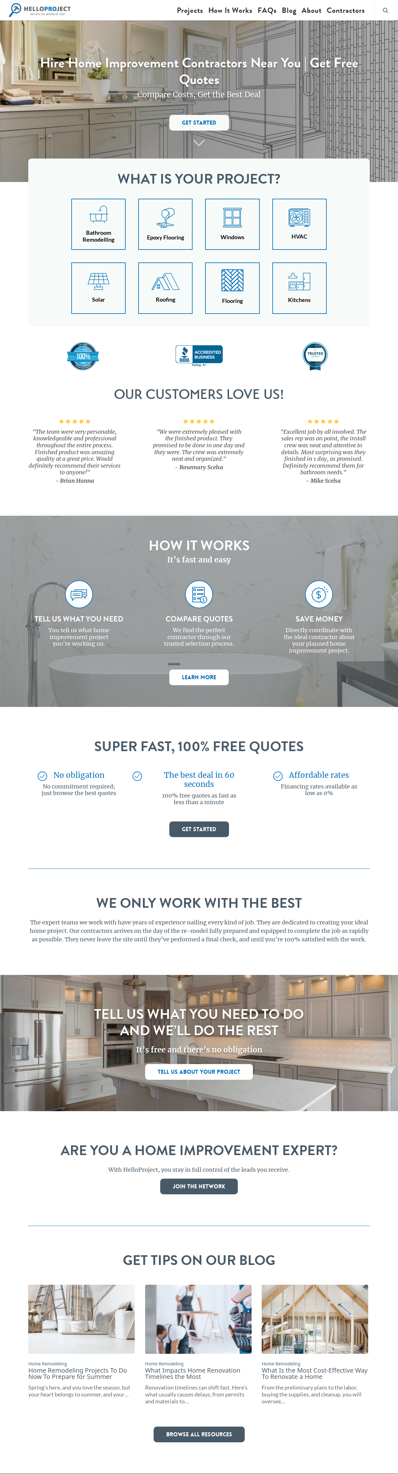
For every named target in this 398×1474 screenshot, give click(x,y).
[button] (199, 123)
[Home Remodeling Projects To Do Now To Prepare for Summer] (81, 1341)
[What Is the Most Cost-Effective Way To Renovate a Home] (315, 1345)
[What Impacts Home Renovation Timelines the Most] (198, 1345)
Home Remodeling (47, 1364)
